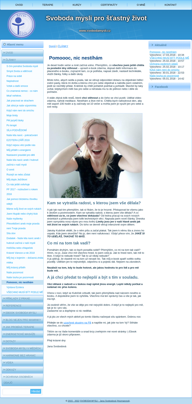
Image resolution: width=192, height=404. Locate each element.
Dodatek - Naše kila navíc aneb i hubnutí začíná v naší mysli (24, 240)
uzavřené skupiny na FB (77, 322)
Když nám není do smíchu (20, 110)
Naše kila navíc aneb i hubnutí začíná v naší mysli (22, 162)
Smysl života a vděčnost (19, 71)
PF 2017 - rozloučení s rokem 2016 (22, 192)
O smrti (10, 169)
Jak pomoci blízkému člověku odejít (22, 201)
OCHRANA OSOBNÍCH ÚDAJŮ (18, 379)
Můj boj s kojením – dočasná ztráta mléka (25, 260)
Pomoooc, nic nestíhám (20, 282)
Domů (52, 46)
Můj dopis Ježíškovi (17, 179)
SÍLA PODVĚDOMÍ (17, 130)
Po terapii (12, 125)
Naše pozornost (15, 272)
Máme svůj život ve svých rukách (24, 208)
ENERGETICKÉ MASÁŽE (20, 334)
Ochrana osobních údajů (164, 63)
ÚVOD (19, 4)
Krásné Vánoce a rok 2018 (21, 253)
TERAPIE (47, 4)
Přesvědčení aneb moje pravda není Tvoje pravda (23, 226)
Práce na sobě (14, 76)
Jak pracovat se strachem (20, 100)
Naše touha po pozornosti (20, 277)
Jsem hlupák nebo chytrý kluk (22, 213)
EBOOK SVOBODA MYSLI (21, 312)
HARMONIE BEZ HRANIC (21, 355)
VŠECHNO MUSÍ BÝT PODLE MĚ (25, 292)
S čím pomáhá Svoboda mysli (22, 66)
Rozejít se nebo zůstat (18, 174)
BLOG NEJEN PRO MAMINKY (23, 319)
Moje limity (12, 115)
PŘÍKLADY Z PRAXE (18, 298)
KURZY (77, 4)
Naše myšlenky (15, 218)
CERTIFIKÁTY (109, 4)
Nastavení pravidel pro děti (21, 155)
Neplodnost (13, 81)
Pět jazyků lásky (15, 120)
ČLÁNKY (11, 59)
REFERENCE (13, 305)
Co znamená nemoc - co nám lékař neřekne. (22, 93)
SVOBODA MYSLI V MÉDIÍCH (23, 348)
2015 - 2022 (74, 401)
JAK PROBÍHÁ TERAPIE (20, 326)
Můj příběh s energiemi (19, 150)
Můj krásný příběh (16, 267)
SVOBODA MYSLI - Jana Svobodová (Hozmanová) (105, 401)
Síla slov (11, 233)
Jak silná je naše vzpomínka (21, 105)
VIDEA (9, 362)
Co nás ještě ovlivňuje (18, 184)
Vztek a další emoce (17, 86)
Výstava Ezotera (15, 287)
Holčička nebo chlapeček (20, 248)
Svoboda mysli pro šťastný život (96, 18)
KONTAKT (171, 4)
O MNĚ (141, 4)
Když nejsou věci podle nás (21, 145)
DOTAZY (11, 341)
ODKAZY (11, 369)
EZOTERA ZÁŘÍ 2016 (18, 140)
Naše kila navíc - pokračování (22, 135)
